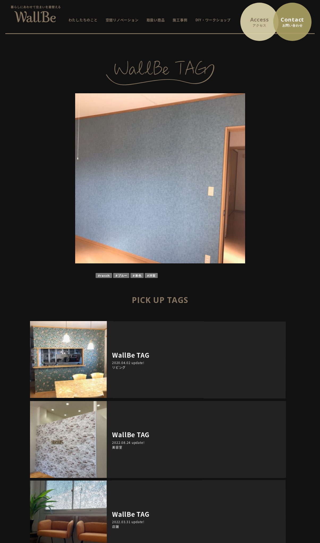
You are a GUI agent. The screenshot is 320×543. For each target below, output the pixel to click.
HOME (115, 450)
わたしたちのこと (83, 19)
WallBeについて (123, 458)
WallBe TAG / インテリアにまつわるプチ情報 (207, 480)
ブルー (122, 275)
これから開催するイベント (197, 458)
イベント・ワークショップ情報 (195, 450)
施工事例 (180, 19)
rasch (105, 275)
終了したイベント (189, 465)
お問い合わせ (273, 450)
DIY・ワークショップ (213, 19)
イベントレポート (189, 472)
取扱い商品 (156, 19)
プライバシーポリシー (280, 458)
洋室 (152, 275)
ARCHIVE (91, 396)
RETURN (160, 371)
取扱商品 (117, 472)
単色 (138, 275)
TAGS (229, 396)
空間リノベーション (122, 19)
